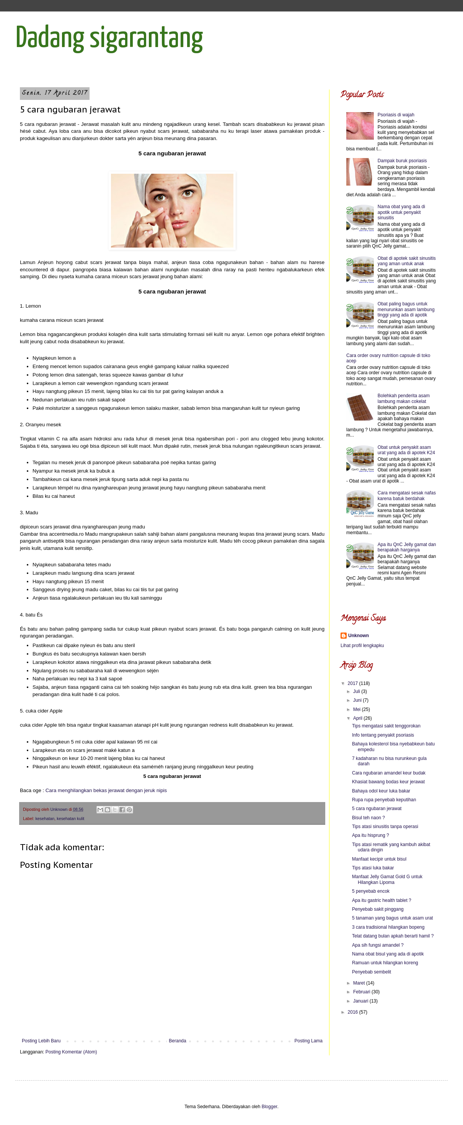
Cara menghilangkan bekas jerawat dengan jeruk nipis (106, 790)
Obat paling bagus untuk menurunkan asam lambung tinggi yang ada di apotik (406, 309)
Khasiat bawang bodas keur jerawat (388, 781)
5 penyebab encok (371, 891)
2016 (353, 1012)
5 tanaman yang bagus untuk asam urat (392, 918)
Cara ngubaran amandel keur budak (389, 773)
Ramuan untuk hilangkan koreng (385, 962)
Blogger (269, 1106)
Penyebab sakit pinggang (378, 909)
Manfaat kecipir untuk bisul (379, 859)
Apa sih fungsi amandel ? (378, 945)
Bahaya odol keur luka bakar (381, 791)
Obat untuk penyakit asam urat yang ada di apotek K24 (406, 450)
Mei (357, 709)
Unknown (358, 635)
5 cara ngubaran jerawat (376, 808)
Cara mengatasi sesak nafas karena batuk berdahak (407, 495)
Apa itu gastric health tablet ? (381, 900)
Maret (359, 983)
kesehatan (44, 818)
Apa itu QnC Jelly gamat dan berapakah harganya (407, 547)
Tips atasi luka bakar (373, 868)
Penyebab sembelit (371, 972)
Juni (358, 700)
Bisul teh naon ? (368, 817)
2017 (353, 683)
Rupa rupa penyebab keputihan (384, 799)
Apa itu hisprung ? (370, 835)
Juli (357, 691)
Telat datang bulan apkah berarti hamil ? (393, 936)
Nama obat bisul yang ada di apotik (388, 954)
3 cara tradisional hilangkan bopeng (388, 927)
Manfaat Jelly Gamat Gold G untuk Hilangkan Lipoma (387, 879)
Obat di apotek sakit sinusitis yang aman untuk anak (407, 261)
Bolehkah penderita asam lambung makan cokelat (404, 398)
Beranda (177, 1040)
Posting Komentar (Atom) (71, 1052)
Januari (361, 1001)
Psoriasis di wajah (396, 114)
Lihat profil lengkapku (362, 645)
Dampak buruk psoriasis (402, 160)
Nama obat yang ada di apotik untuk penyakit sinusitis (401, 212)
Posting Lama (309, 1040)
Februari (362, 992)
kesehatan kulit (70, 818)
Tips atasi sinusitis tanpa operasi (385, 826)
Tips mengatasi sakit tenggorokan (386, 726)
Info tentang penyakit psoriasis (383, 735)
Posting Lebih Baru (41, 1040)
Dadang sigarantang (109, 38)
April (358, 718)
